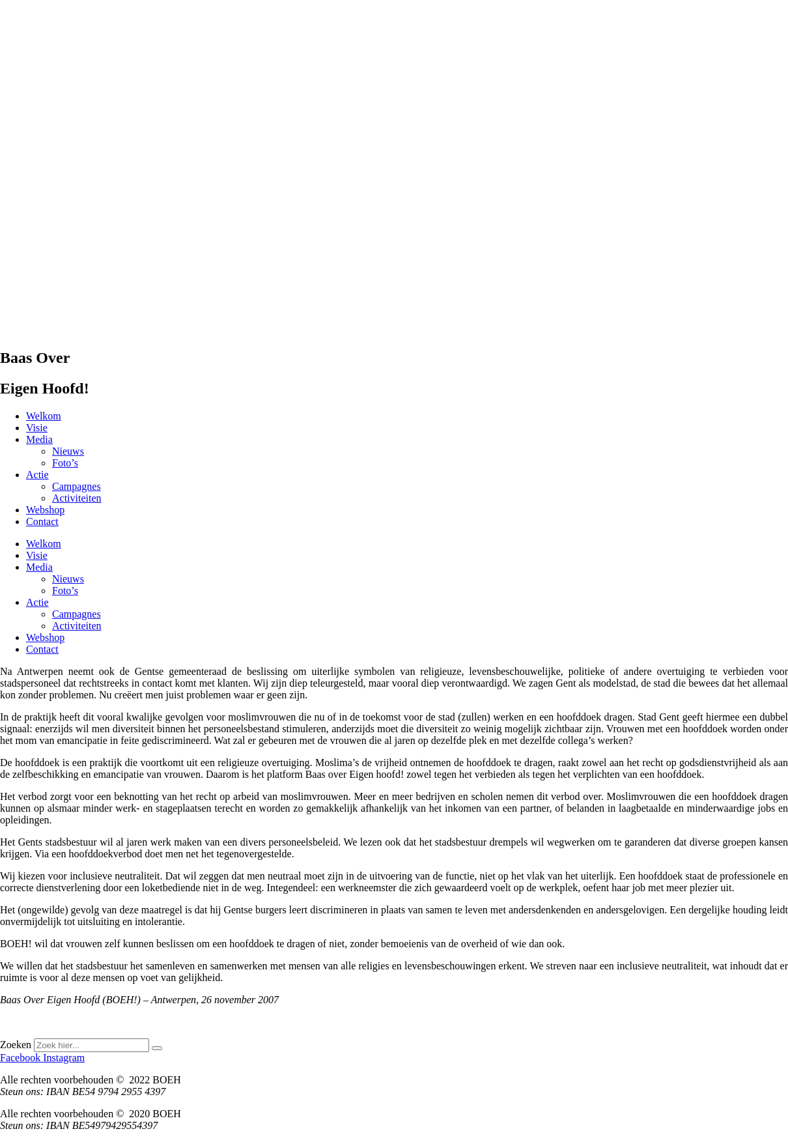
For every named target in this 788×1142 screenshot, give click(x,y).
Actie (37, 474)
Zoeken (15, 1044)
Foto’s (65, 462)
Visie (37, 427)
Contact (42, 521)
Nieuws (68, 451)
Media (39, 439)
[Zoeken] (157, 1048)
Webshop (45, 509)
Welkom (43, 415)
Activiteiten (77, 498)
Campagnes (76, 486)
